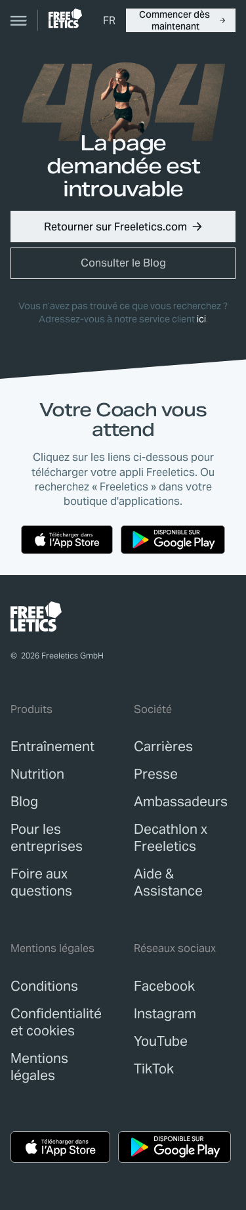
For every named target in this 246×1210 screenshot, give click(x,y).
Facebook (164, 986)
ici (201, 319)
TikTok (154, 1068)
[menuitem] (109, 20)
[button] (181, 20)
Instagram (165, 1013)
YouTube (161, 1041)
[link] (65, 18)
